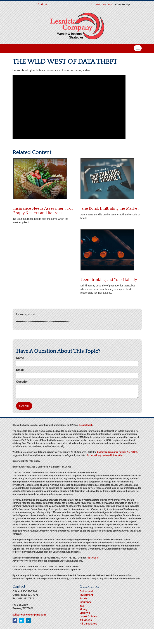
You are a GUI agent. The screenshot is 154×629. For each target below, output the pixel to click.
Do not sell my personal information (104, 455)
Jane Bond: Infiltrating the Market (109, 208)
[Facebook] (38, 4)
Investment (86, 594)
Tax (82, 605)
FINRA (89, 558)
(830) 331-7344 (103, 4)
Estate (83, 598)
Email (20, 369)
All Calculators (88, 623)
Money (84, 609)
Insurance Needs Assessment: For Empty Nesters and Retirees (43, 210)
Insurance (86, 602)
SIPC (96, 558)
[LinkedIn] (46, 4)
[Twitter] (42, 4)
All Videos (86, 620)
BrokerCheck (85, 425)
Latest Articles (88, 616)
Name (20, 357)
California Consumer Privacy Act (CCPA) (117, 452)
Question (22, 381)
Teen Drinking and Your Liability (108, 279)
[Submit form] (24, 406)
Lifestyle (85, 612)
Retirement (86, 591)
